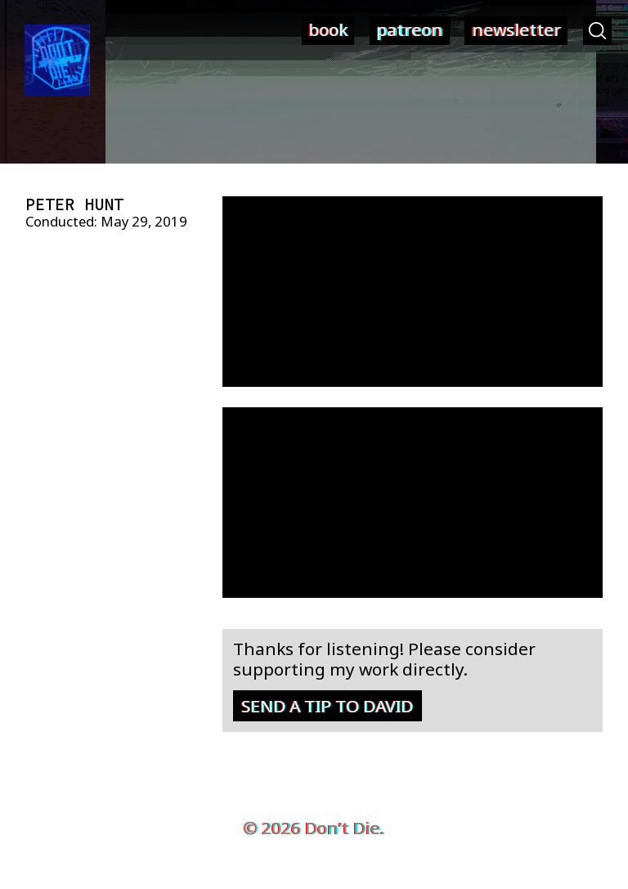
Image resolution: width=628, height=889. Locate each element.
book (328, 29)
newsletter (516, 29)
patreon (409, 29)
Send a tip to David (327, 705)
